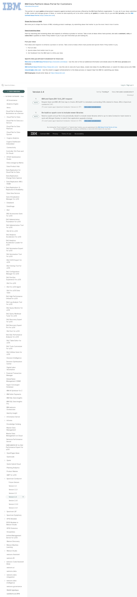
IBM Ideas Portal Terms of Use (107, 127)
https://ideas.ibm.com (47, 15)
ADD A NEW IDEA (13, 91)
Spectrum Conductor (63, 107)
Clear (22, 96)
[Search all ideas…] (16, 85)
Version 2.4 (74, 107)
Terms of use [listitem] (66, 134)
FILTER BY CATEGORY (11, 96)
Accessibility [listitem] (79, 134)
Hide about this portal (31, 6)
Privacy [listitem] (55, 134)
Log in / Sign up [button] (127, 85)
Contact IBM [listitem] (44, 134)
